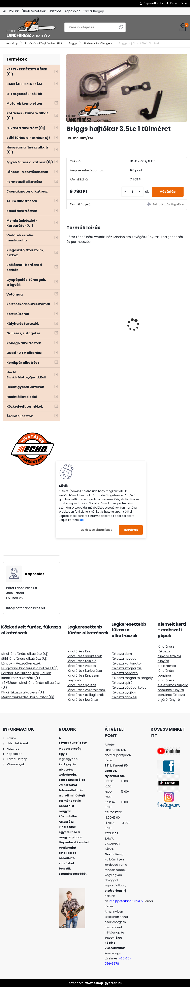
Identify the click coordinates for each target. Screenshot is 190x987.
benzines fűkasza (171, 694)
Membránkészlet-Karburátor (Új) (27, 697)
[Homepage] (4, 11)
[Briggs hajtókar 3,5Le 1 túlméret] (126, 88)
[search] (121, 29)
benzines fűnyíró (171, 690)
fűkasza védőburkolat (129, 687)
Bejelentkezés (153, 3)
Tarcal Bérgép (93, 11)
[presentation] (69, 318)
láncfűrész (166, 646)
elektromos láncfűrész (167, 668)
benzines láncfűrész (166, 678)
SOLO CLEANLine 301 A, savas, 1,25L (157, 326)
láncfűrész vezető (81, 665)
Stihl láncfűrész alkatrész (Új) (24, 658)
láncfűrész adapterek (84, 656)
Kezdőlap (12, 43)
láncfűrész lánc (79, 651)
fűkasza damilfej (124, 697)
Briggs (73, 43)
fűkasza (164, 651)
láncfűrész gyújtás (81, 685)
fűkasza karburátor (127, 663)
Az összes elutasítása (97, 530)
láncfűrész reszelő (81, 661)
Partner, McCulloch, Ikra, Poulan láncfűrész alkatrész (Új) (26, 675)
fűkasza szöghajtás (126, 668)
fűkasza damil (122, 653)
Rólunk (14, 11)
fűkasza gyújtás (124, 692)
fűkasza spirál (122, 682)
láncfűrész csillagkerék (85, 694)
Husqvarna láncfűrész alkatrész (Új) (29, 668)
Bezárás (131, 529)
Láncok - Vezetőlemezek (21, 663)
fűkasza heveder (125, 658)
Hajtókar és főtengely (98, 43)
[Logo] (30, 27)
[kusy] (132, 191)
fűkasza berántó (125, 673)
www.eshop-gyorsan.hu (103, 983)
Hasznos (55, 11)
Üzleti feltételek (33, 11)
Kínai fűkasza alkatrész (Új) (22, 692)
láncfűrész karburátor (84, 670)
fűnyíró (163, 661)
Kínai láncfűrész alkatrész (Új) (25, 653)
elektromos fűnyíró (173, 685)
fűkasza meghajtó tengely (132, 678)
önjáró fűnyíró (169, 699)
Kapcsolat (72, 11)
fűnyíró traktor (169, 656)
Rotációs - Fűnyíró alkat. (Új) (43, 43)
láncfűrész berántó (82, 699)
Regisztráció (178, 3)
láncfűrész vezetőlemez (86, 690)
